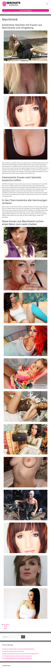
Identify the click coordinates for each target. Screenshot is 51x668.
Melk (5, 628)
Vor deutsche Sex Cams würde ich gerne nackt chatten (17, 656)
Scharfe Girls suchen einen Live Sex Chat (13, 651)
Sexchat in (6, 624)
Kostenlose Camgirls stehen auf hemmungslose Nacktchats (18, 649)
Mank (5, 626)
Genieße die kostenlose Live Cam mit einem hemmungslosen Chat (20, 653)
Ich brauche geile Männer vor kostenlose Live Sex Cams (17, 658)
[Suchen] (23, 637)
